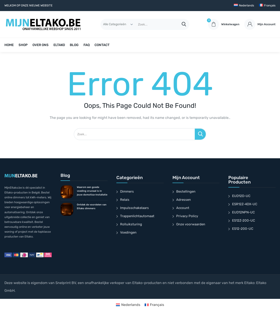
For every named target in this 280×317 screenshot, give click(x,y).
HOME (9, 45)
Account (182, 208)
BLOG (74, 45)
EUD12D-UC (241, 196)
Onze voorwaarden (190, 224)
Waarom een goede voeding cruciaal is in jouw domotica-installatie (92, 191)
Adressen (183, 200)
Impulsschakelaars (134, 208)
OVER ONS (40, 45)
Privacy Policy (187, 216)
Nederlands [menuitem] (130, 305)
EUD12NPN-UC (243, 212)
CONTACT (102, 45)
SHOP (23, 45)
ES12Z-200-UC (243, 220)
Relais (124, 200)
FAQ (86, 45)
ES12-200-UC (242, 229)
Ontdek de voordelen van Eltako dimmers (91, 206)
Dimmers (127, 191)
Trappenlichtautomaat (137, 216)
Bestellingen (185, 191)
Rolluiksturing (131, 224)
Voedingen (128, 232)
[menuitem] (244, 5)
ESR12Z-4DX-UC (244, 204)
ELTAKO (59, 45)
